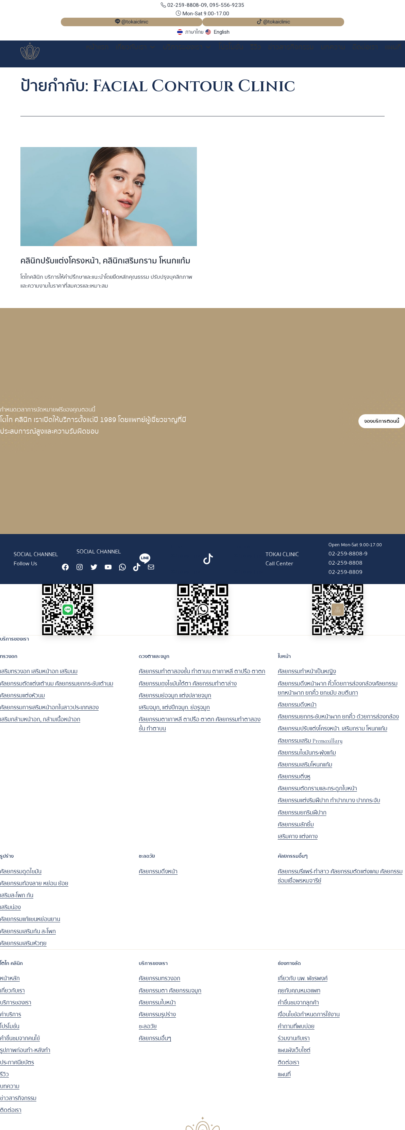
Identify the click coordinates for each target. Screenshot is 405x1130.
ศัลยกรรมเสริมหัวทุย (23, 948)
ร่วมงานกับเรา (294, 1043)
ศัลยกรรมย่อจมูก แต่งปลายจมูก (175, 700)
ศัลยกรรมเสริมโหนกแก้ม (305, 769)
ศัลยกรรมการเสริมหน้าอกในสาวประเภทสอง (49, 712)
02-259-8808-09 (184, 5)
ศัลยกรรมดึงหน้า (297, 709)
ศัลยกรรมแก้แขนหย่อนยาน (30, 924)
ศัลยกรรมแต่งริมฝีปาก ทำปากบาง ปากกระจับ (329, 805)
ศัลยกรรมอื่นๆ (155, 1043)
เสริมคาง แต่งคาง (298, 841)
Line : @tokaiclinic (186, 556)
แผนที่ (393, 47)
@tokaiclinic (186, 576)
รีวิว (255, 47)
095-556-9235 (226, 5)
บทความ (333, 47)
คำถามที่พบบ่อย (296, 1031)
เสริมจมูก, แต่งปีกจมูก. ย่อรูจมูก (174, 712)
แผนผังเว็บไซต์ (294, 1055)
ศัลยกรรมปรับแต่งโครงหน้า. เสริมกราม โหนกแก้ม (332, 733)
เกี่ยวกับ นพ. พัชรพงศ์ (302, 983)
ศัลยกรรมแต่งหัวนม (22, 700)
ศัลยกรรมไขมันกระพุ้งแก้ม (307, 757)
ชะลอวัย (148, 1031)
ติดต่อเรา (365, 47)
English (222, 32)
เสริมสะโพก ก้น (16, 900)
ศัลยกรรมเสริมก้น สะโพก (28, 936)
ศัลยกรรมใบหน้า (157, 1007)
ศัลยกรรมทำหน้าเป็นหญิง (307, 676)
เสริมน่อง (10, 912)
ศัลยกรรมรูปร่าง (157, 1019)
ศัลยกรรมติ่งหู (294, 781)
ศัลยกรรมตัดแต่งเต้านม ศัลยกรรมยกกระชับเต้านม (56, 688)
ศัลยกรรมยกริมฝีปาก (302, 817)
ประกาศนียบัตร (17, 1067)
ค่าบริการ (10, 1019)
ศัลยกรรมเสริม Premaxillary (310, 745)
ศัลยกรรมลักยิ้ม (296, 829)
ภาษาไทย (194, 32)
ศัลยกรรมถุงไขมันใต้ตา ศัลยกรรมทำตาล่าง (188, 688)
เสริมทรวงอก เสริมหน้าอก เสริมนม (39, 676)
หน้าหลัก (10, 983)
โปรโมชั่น (231, 47)
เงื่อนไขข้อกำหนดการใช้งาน (309, 1019)
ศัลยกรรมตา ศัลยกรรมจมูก (170, 995)
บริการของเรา (187, 47)
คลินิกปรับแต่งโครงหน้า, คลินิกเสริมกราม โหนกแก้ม (105, 265)
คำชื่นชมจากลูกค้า (298, 1007)
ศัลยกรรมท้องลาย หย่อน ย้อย (34, 888)
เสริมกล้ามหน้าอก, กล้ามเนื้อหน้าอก (40, 724)
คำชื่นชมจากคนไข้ (20, 1043)
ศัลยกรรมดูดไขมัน (20, 876)
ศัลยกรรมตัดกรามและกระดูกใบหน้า (317, 793)
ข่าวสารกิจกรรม (291, 47)
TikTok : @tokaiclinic (249, 556)
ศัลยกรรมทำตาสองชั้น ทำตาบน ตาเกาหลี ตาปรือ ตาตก (202, 676)
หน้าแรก (97, 47)
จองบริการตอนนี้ (381, 426)
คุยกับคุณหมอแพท (299, 995)
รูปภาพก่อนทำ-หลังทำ (25, 1055)
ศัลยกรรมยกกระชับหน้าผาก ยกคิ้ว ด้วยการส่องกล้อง (338, 721)
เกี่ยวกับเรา (136, 47)
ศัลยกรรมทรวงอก (159, 983)
